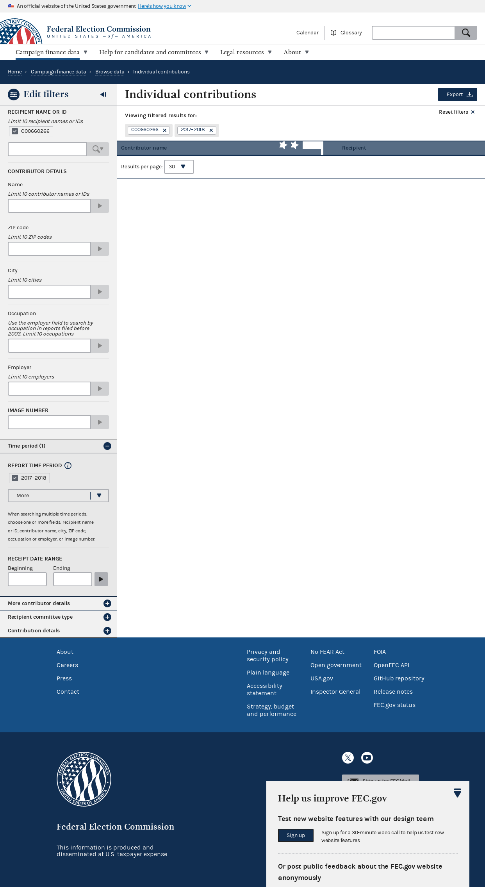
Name (15, 184)
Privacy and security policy (268, 655)
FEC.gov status (394, 704)
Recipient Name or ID (37, 112)
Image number (28, 410)
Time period (27, 446)
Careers (67, 664)
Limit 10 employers (31, 377)
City (13, 270)
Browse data (110, 72)
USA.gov (321, 678)
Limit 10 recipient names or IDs (45, 121)
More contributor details (39, 603)
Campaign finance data (58, 72)
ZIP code (18, 227)
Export (455, 94)
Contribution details (34, 630)
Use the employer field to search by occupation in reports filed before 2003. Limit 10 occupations (50, 328)
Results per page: (157, 172)
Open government (336, 664)
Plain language (268, 672)
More (22, 495)
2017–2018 (33, 478)
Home (15, 72)
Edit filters (46, 94)
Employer (19, 367)
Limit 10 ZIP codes (30, 237)
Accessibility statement (264, 689)
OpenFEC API (391, 664)
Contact (68, 691)
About (65, 651)
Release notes (393, 691)
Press (64, 678)
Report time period (35, 465)
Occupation (22, 313)
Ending (61, 568)
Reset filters (453, 112)
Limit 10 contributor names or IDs (48, 194)
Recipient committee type (40, 617)
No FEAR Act (327, 651)
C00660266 (35, 131)
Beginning (20, 568)
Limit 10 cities (24, 280)
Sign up (296, 835)
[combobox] (413, 33)
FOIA (380, 651)
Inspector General (335, 691)
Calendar (307, 33)
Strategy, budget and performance (271, 710)
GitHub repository (399, 678)
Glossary (351, 33)
